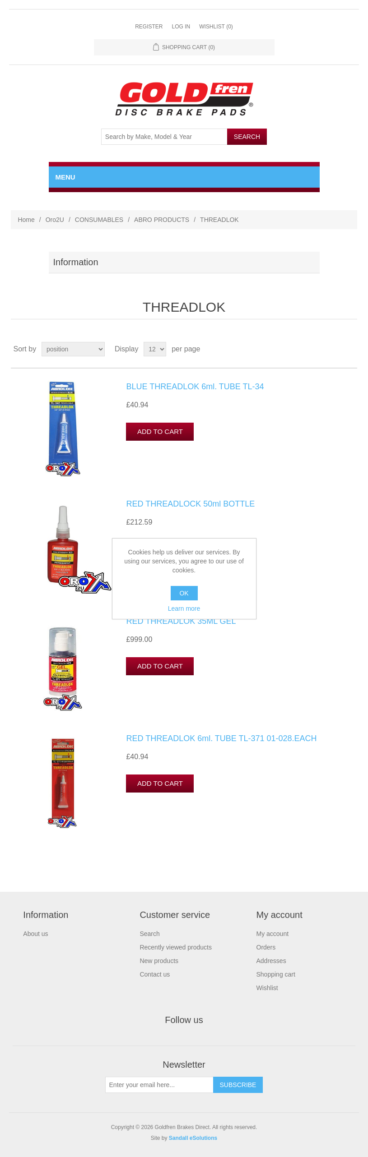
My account (272, 933)
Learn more (184, 608)
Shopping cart (275, 974)
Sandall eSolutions (193, 1138)
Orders (266, 947)
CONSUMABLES (99, 219)
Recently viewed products (176, 947)
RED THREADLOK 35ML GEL (181, 621)
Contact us (155, 974)
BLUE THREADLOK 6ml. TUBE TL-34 (195, 386)
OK (183, 593)
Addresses (271, 960)
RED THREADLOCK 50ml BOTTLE (190, 503)
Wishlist (267, 987)
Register (149, 26)
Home (26, 219)
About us (35, 933)
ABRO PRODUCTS (161, 219)
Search (149, 933)
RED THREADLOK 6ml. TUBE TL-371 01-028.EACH (221, 738)
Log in (181, 26)
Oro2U (55, 219)
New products (159, 960)
